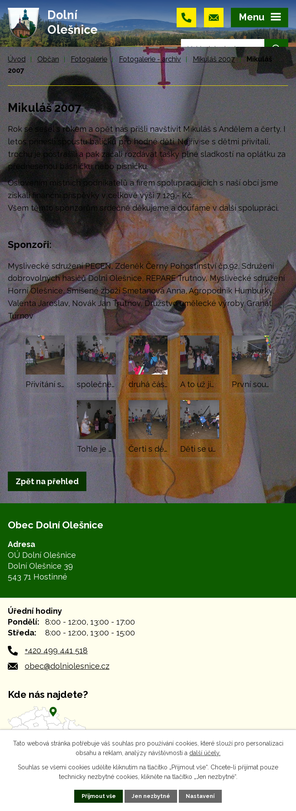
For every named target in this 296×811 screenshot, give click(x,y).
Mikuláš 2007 (214, 59)
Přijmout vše (99, 796)
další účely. (204, 752)
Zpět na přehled (47, 481)
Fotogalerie (89, 59)
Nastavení (200, 796)
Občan (48, 59)
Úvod (17, 59)
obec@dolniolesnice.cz (67, 666)
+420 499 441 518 (56, 650)
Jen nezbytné (151, 796)
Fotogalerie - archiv (150, 59)
